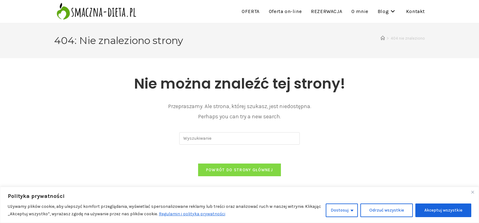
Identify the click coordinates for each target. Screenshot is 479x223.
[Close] (472, 192)
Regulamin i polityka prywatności (192, 213)
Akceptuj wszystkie (443, 210)
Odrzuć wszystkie (386, 210)
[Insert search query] (239, 138)
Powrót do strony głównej (239, 170)
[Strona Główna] (383, 38)
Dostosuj (340, 210)
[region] (239, 205)
